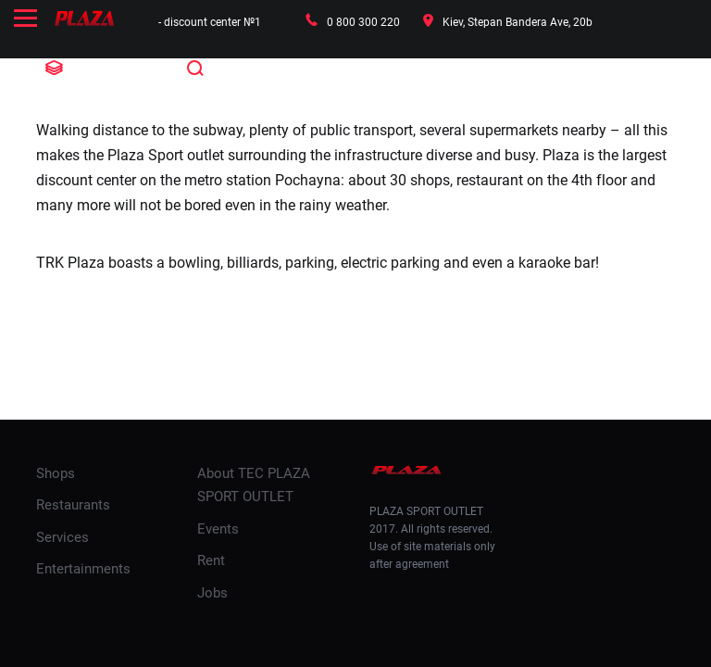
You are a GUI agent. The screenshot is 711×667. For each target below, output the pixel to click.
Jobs (212, 593)
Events (218, 529)
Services (62, 537)
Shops (55, 473)
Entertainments (83, 568)
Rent (211, 560)
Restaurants (73, 505)
